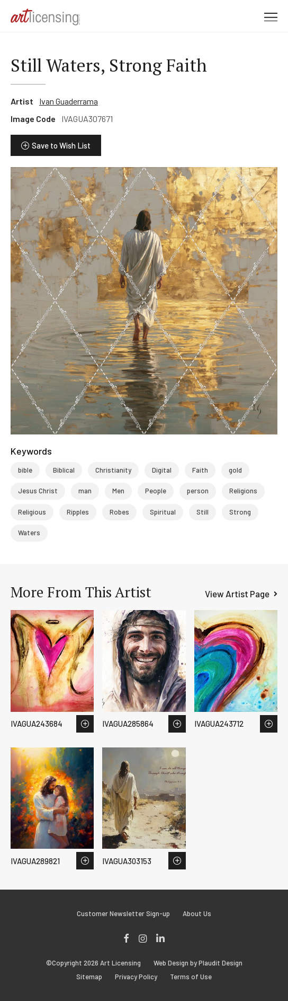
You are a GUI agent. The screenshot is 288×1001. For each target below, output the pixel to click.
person (198, 490)
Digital (162, 470)
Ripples (78, 512)
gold (235, 470)
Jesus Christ (38, 490)
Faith (200, 470)
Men (118, 490)
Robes (119, 512)
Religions (243, 490)
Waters (29, 532)
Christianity (113, 470)
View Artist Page (237, 593)
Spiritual (163, 512)
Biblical (64, 470)
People (155, 490)
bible (25, 470)
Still (202, 512)
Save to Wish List (61, 145)
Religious (32, 512)
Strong (240, 512)
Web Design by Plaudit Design (198, 963)
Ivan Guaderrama (68, 101)
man (85, 490)
